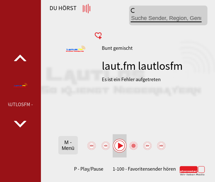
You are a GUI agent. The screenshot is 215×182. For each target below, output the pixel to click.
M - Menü (68, 145)
